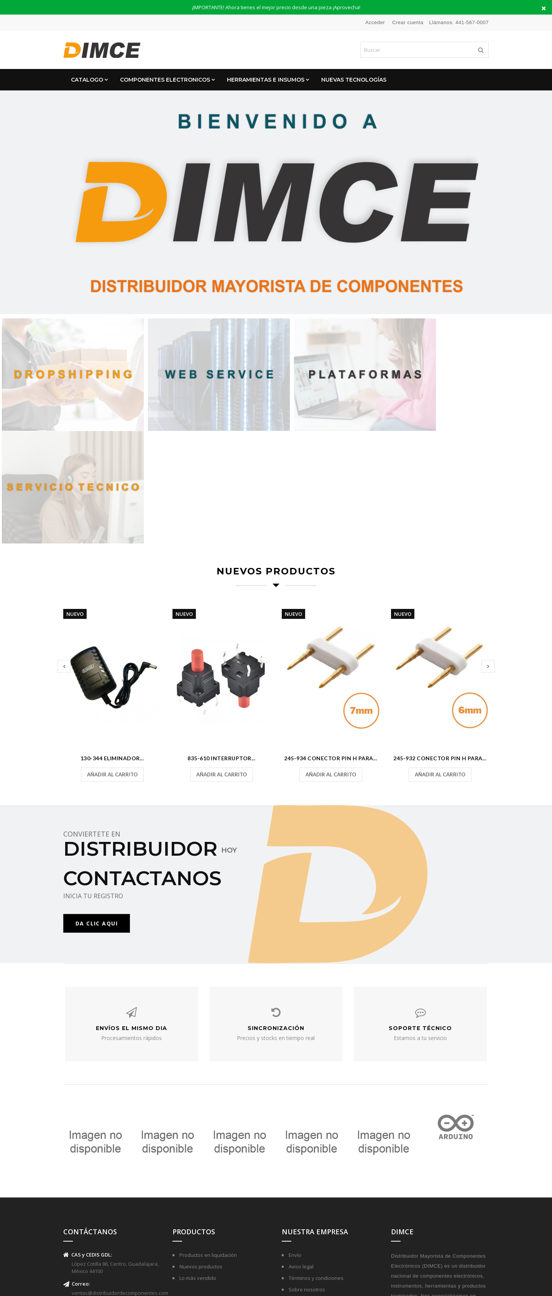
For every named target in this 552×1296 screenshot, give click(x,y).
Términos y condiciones (315, 1166)
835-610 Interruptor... (221, 639)
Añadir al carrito (112, 655)
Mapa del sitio (304, 1212)
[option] (276, 202)
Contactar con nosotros (315, 1201)
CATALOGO (87, 79)
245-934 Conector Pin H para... (330, 639)
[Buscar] (424, 50)
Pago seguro (303, 1189)
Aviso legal (301, 1155)
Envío (294, 1143)
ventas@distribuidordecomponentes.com (120, 1181)
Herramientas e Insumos (265, 79)
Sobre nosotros (306, 1178)
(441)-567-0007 (88, 1203)
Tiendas (297, 1224)
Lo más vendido (197, 1166)
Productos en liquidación (207, 1143)
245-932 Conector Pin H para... (439, 639)
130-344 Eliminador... (112, 639)
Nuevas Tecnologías (353, 79)
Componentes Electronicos (165, 79)
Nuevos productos (200, 1155)
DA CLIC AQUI (97, 804)
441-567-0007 (472, 22)
